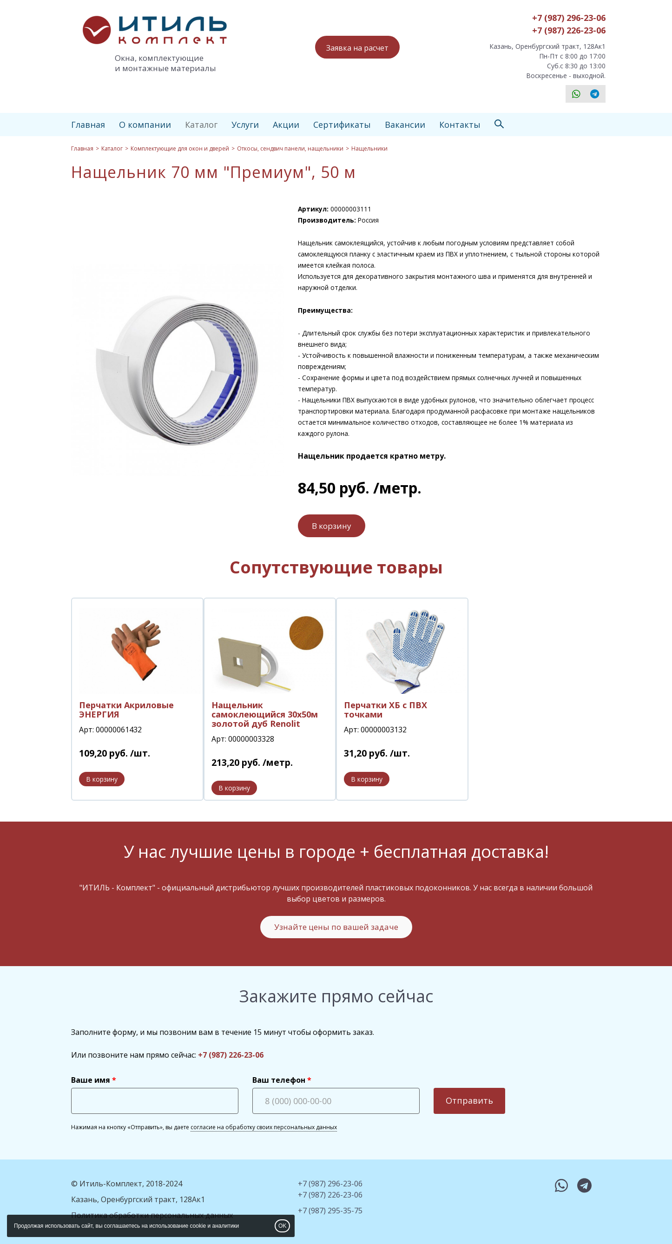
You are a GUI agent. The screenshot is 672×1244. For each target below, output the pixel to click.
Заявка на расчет (357, 48)
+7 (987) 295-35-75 (330, 1210)
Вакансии (405, 124)
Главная (88, 124)
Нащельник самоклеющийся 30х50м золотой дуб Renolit (264, 714)
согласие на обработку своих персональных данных (264, 1127)
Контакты (460, 124)
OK (282, 1226)
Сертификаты (342, 124)
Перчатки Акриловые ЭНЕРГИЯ (126, 709)
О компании (145, 124)
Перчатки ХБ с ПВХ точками (385, 709)
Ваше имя (90, 1080)
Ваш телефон (278, 1080)
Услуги (245, 124)
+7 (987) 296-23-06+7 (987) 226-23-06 (569, 24)
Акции (286, 124)
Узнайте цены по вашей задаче (336, 926)
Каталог (201, 124)
